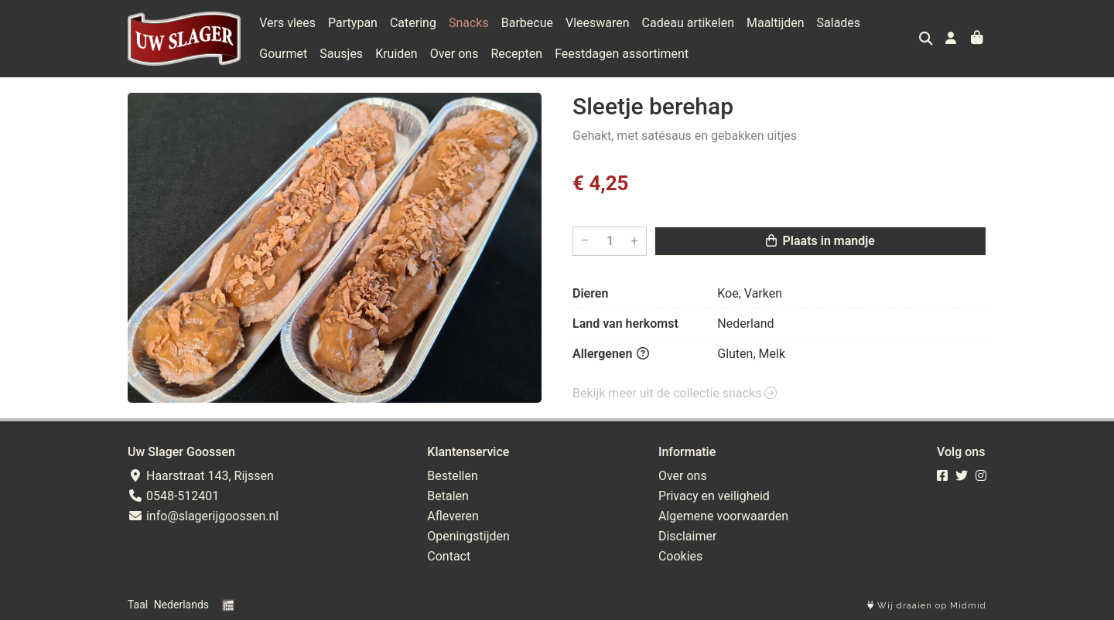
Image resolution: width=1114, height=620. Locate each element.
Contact (448, 556)
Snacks (469, 22)
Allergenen (610, 353)
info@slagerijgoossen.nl (203, 516)
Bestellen (452, 475)
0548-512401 (173, 496)
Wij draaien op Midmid (926, 606)
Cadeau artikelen (688, 22)
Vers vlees (287, 22)
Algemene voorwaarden (723, 516)
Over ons (454, 53)
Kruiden (396, 53)
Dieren (590, 293)
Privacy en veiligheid (714, 496)
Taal (138, 604)
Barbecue (527, 22)
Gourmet (283, 53)
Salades (839, 22)
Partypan (353, 22)
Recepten (516, 53)
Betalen (448, 496)
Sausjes (341, 53)
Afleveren (453, 516)
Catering (413, 22)
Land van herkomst (625, 323)
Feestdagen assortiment (622, 53)
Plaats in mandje (820, 240)
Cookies (680, 556)
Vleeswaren (598, 22)
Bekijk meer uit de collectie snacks (674, 393)
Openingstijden (468, 536)
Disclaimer (687, 536)
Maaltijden (776, 22)
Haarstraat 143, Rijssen (201, 475)
